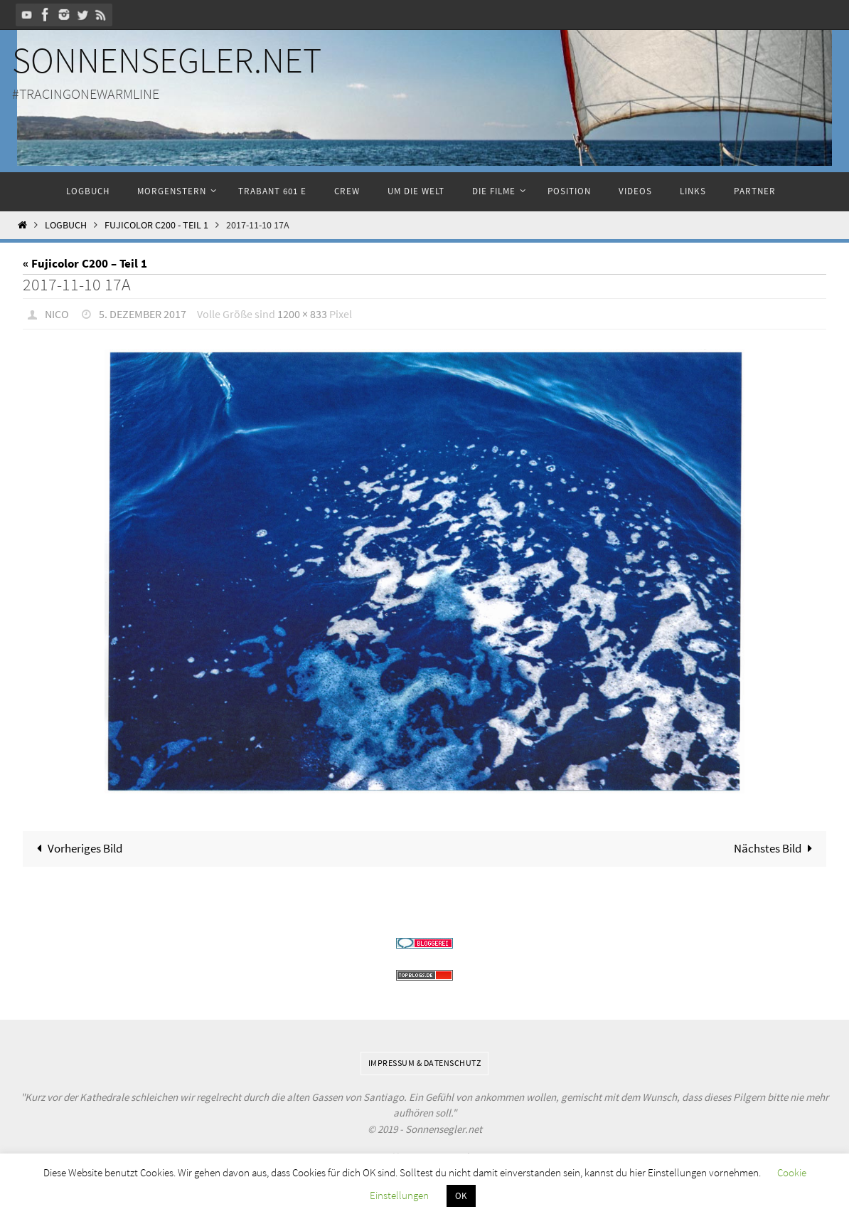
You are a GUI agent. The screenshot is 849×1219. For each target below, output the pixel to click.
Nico (57, 314)
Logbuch (66, 225)
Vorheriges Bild (76, 848)
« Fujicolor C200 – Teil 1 (85, 263)
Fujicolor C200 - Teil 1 (156, 225)
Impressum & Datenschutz (424, 1062)
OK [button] (461, 1196)
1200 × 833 (302, 314)
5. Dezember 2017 (142, 314)
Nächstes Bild (776, 848)
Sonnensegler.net (166, 60)
